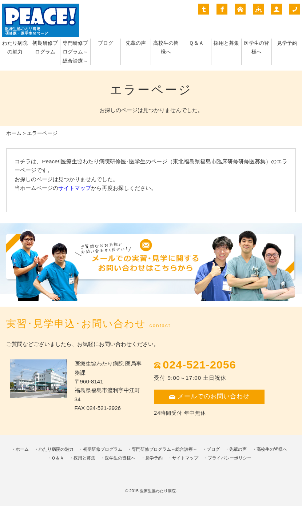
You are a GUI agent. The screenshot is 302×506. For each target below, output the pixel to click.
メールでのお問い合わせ (209, 396)
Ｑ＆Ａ (196, 43)
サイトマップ (74, 188)
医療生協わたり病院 (158, 491)
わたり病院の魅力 (56, 449)
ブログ (105, 43)
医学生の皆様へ (120, 458)
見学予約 (287, 43)
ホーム (13, 133)
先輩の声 (136, 43)
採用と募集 (226, 43)
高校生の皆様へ (272, 449)
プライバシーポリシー (229, 458)
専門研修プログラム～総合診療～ (75, 52)
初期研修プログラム (102, 449)
